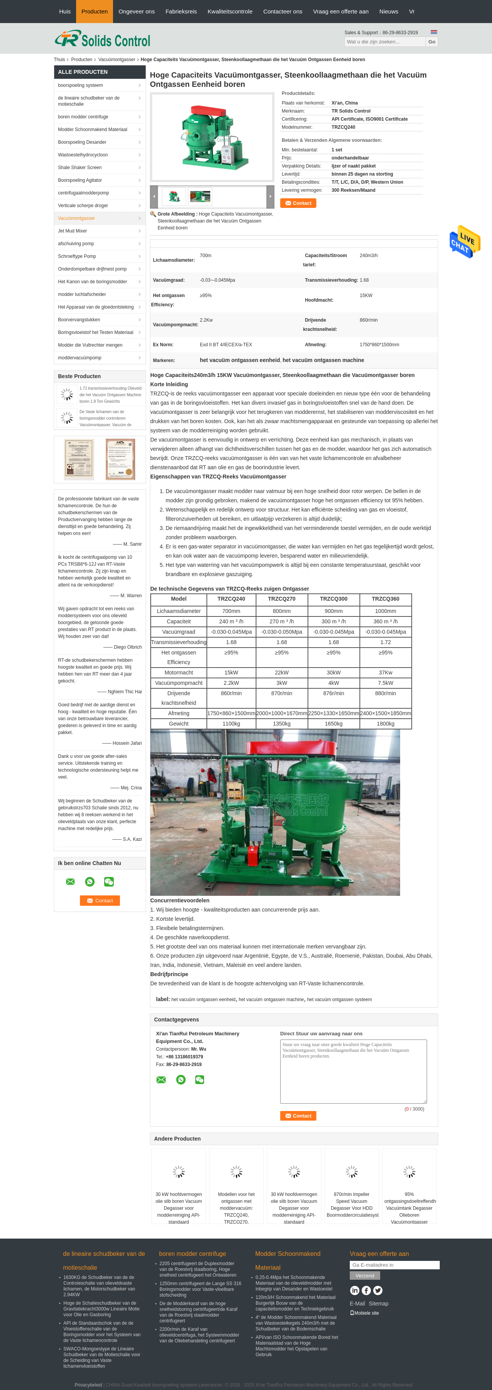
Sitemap (378, 1303)
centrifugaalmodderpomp (83, 193)
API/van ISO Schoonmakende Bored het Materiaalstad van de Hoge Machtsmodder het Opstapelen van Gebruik (297, 1346)
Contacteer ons (283, 11)
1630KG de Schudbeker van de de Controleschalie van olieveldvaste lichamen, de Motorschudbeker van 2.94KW (99, 1286)
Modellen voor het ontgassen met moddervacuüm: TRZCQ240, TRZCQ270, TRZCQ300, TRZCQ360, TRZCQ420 (236, 1215)
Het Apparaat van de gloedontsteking (96, 307)
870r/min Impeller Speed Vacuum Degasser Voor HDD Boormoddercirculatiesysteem (353, 1205)
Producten (94, 11)
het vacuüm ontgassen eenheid (203, 999)
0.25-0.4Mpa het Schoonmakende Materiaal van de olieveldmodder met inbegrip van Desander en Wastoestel (294, 1283)
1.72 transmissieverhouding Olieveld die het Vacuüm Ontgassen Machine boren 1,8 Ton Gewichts (110, 395)
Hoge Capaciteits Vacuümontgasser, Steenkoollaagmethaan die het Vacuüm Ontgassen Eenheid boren (215, 221)
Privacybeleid (88, 1385)
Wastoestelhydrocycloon (83, 155)
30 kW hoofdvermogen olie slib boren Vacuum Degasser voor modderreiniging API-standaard (179, 1208)
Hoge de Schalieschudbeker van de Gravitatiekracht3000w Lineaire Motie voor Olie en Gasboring (101, 1308)
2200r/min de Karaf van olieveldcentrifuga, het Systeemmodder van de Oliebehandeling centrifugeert (199, 1335)
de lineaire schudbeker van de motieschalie (89, 101)
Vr (411, 11)
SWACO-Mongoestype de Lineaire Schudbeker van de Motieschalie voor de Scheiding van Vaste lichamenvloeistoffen (101, 1357)
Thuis (59, 59)
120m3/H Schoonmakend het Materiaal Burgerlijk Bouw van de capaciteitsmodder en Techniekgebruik (296, 1303)
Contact (302, 203)
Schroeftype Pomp (77, 256)
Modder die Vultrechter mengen (90, 345)
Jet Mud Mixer (72, 231)
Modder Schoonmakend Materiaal (92, 129)
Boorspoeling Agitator (80, 180)
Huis (65, 11)
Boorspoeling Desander (82, 142)
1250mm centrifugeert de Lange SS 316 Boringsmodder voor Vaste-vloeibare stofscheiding (200, 1289)
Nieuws (388, 11)
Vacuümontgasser (116, 59)
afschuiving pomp (76, 243)
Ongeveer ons (136, 11)
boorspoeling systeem (80, 85)
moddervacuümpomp (79, 357)
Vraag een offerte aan (341, 11)
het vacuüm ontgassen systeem (339, 999)
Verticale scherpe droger (83, 205)
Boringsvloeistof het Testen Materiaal (95, 332)
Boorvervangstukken (79, 319)
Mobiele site (364, 1313)
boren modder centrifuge (83, 117)
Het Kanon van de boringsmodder (92, 281)
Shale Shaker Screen (79, 167)
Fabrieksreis (181, 11)
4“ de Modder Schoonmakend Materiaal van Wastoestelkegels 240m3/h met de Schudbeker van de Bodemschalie (296, 1323)
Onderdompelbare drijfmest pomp (92, 269)
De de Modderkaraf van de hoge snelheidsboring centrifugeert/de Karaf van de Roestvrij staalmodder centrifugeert (199, 1312)
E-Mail (357, 1303)
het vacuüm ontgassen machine (271, 999)
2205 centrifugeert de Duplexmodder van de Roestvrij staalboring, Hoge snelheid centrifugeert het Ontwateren (198, 1269)
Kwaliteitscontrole (230, 11)
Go (431, 42)
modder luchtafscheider (82, 294)
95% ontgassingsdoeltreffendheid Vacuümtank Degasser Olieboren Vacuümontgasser (410, 1208)
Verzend (365, 1276)
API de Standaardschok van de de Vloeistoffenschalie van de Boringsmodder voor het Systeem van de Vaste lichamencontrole (102, 1331)
